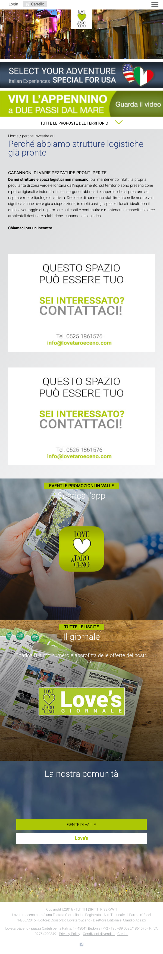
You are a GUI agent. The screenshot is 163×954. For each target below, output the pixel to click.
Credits (122, 934)
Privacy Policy (69, 934)
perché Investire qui (38, 136)
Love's (81, 838)
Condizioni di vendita (99, 934)
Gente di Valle (81, 824)
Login (13, 4)
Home (13, 136)
